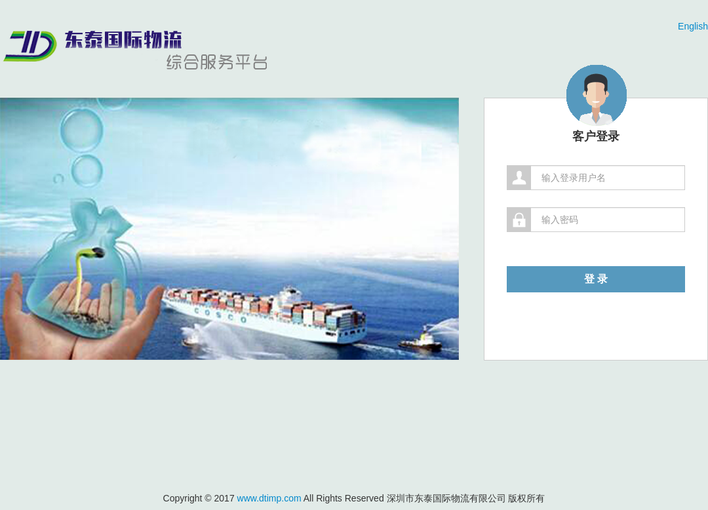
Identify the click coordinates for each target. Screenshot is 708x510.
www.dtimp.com (269, 498)
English (693, 26)
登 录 (596, 278)
